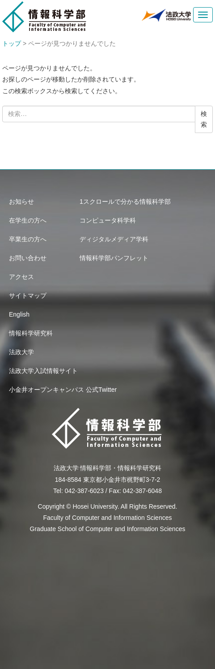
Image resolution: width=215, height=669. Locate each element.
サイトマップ (27, 295)
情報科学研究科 (31, 333)
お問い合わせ (27, 258)
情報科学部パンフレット (114, 258)
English (19, 314)
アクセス (21, 276)
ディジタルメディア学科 (114, 239)
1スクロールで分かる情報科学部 (125, 201)
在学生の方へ (27, 220)
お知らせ (21, 201)
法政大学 (21, 352)
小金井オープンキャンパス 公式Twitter (63, 389)
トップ (11, 43)
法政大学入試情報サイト (43, 370)
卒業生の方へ (27, 239)
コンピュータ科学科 (108, 220)
